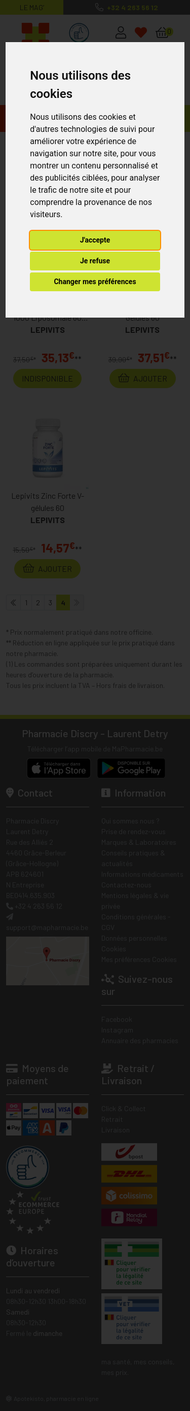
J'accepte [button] (95, 240)
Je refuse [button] (95, 261)
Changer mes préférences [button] (95, 282)
